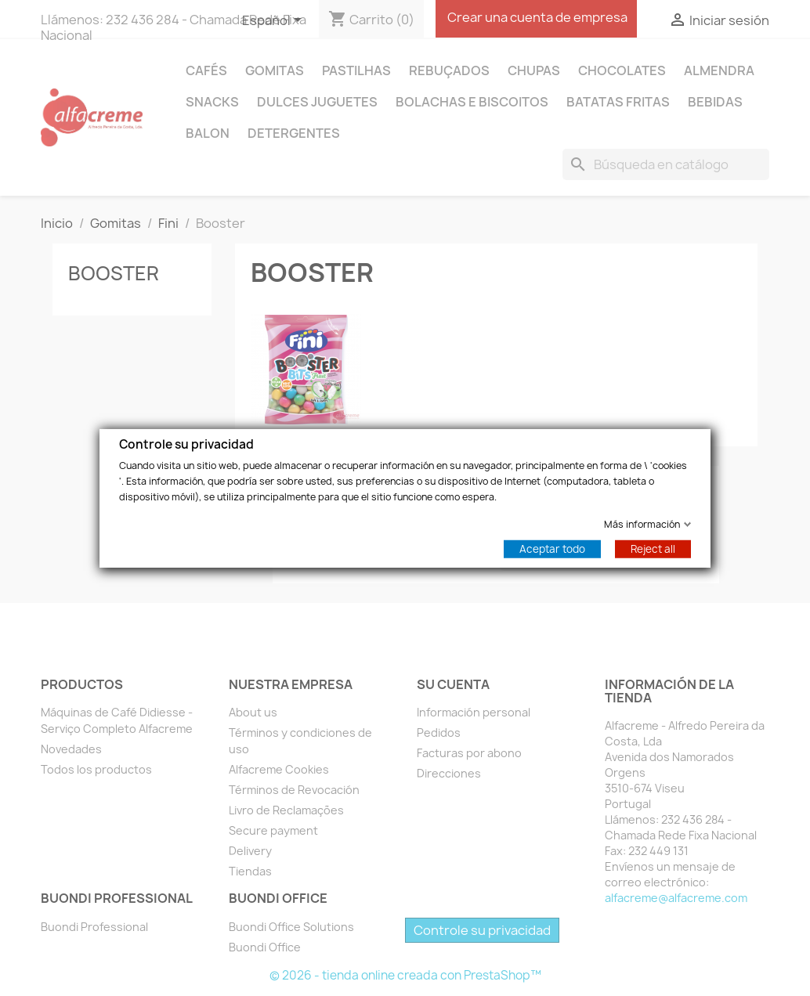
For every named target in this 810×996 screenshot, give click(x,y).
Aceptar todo (552, 548)
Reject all (653, 548)
